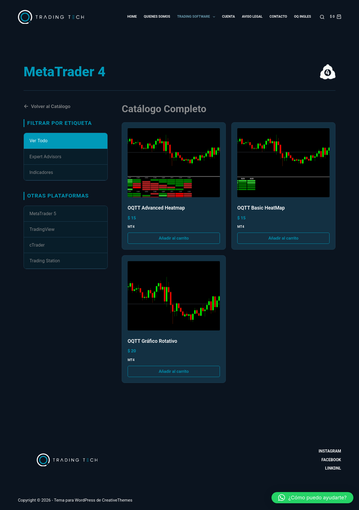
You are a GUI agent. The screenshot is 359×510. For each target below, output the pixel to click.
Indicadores (41, 172)
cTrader (37, 245)
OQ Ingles (302, 17)
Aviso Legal (252, 17)
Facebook (331, 460)
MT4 (131, 227)
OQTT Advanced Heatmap (156, 208)
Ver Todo (38, 140)
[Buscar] (322, 17)
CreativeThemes (117, 500)
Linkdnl (333, 468)
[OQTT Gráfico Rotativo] (174, 295)
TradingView (42, 229)
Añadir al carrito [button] (174, 238)
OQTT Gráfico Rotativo (152, 341)
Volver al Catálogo (47, 106)
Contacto (278, 17)
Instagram (330, 451)
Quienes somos (157, 17)
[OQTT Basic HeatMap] (283, 162)
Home (132, 17)
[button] (312, 497)
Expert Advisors (45, 156)
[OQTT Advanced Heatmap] (174, 162)
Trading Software (197, 16)
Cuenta (228, 17)
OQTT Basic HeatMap (261, 208)
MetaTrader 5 (42, 213)
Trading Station (44, 260)
